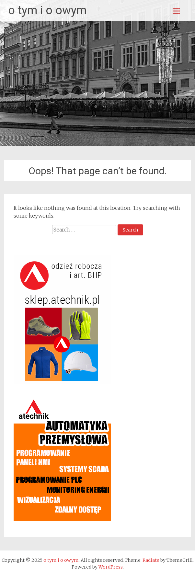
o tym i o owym (47, 10)
